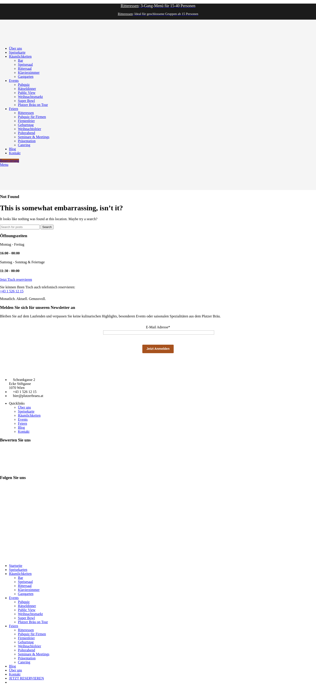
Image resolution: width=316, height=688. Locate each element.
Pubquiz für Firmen (32, 117)
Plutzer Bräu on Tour (33, 105)
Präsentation (27, 141)
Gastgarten (25, 76)
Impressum (6, 558)
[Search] (20, 227)
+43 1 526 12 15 (11, 291)
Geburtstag (26, 125)
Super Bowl (26, 101)
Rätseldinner (27, 89)
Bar (20, 60)
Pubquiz (24, 85)
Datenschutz (22, 558)
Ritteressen (26, 113)
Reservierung (9, 161)
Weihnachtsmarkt (30, 97)
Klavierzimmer (29, 72)
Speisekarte (26, 411)
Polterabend (26, 133)
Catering (24, 145)
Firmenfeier (26, 121)
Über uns (24, 407)
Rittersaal (25, 68)
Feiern (22, 423)
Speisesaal (25, 64)
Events (23, 419)
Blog (21, 427)
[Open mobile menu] (4, 165)
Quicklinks (17, 403)
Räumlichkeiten (29, 415)
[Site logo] (11, 41)
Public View (26, 93)
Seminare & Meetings (33, 137)
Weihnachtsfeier (29, 129)
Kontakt (24, 431)
